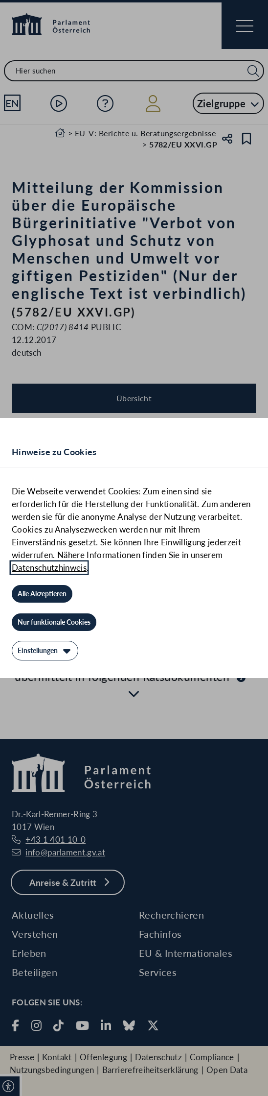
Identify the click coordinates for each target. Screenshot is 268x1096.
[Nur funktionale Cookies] (54, 622)
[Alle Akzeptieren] (42, 594)
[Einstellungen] (45, 650)
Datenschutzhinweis (49, 567)
